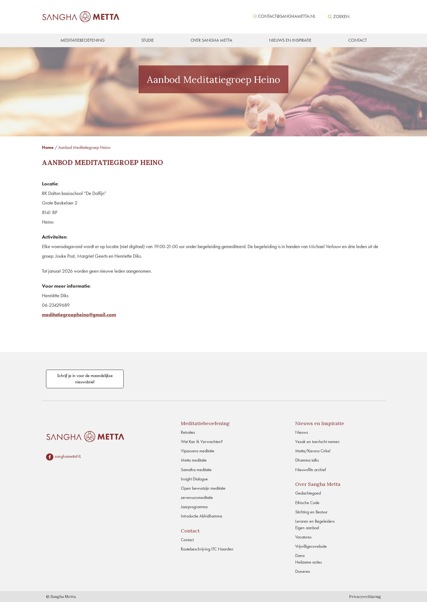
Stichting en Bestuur (311, 512)
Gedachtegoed (308, 493)
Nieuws (301, 432)
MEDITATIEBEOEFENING (82, 40)
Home (48, 147)
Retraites (188, 432)
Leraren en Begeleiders (315, 521)
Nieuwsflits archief (310, 469)
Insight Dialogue (194, 479)
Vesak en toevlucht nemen (317, 441)
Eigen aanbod (307, 528)
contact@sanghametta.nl (286, 16)
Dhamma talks (307, 460)
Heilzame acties (308, 562)
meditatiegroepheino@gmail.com (79, 314)
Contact (187, 540)
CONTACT (357, 40)
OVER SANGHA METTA (211, 40)
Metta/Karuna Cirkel (312, 451)
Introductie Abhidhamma (201, 516)
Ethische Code (307, 502)
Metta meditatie (194, 460)
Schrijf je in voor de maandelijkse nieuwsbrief (85, 379)
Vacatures (303, 537)
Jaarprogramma (194, 507)
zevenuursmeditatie (197, 497)
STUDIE (147, 40)
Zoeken (338, 16)
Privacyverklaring (365, 596)
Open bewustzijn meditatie (203, 488)
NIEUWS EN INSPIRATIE (290, 40)
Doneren (302, 571)
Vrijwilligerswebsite (311, 546)
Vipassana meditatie (197, 451)
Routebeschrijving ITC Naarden (207, 549)
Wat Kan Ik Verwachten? (202, 441)
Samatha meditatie (196, 469)
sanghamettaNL (68, 456)
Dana (299, 555)
